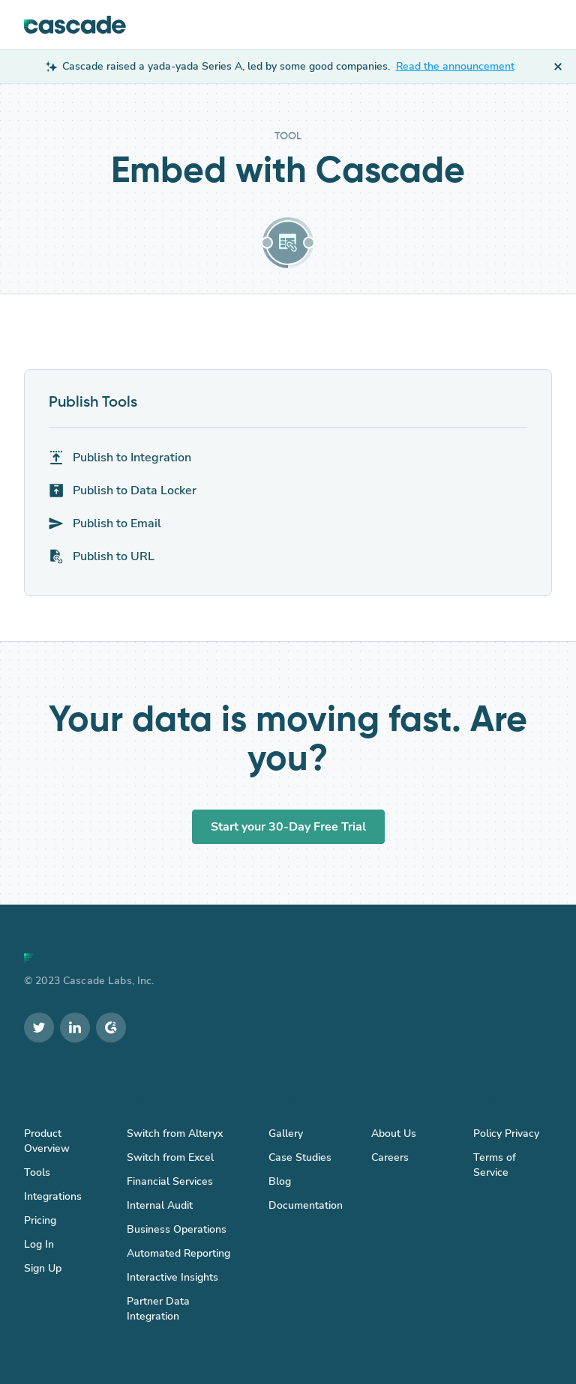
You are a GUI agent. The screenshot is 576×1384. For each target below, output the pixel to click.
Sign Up (43, 1268)
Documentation (305, 1205)
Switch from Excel (170, 1157)
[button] (538, 24)
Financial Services (170, 1181)
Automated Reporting (178, 1253)
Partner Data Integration (158, 1308)
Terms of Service (494, 1165)
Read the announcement (455, 66)
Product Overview (47, 1141)
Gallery (285, 1133)
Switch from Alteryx (175, 1133)
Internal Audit (160, 1205)
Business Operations (176, 1229)
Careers (390, 1157)
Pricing (40, 1220)
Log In (39, 1244)
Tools (37, 1172)
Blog (279, 1181)
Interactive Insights (172, 1277)
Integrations (53, 1196)
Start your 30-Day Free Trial (288, 827)
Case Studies (300, 1157)
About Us (393, 1133)
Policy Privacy (506, 1133)
